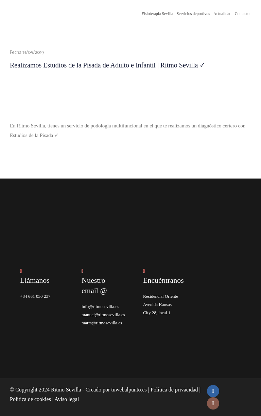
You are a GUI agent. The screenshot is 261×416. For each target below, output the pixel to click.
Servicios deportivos (193, 13)
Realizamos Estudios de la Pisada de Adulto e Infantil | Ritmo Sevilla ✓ (107, 64)
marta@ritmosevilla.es (102, 322)
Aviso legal (66, 399)
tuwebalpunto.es (128, 389)
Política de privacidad (174, 389)
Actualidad (222, 13)
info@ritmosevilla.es (100, 306)
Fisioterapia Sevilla (157, 13)
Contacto (242, 13)
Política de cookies (30, 399)
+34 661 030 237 (35, 295)
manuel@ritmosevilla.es (103, 314)
